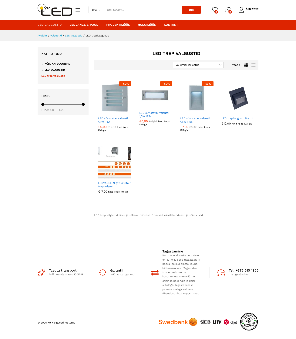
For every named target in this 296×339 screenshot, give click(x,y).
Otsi (191, 9)
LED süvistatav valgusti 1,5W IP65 (195, 120)
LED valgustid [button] (50, 24)
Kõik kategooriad (57, 63)
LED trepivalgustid (53, 75)
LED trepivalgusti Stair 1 (237, 118)
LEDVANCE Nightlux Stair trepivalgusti (114, 184)
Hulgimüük (147, 24)
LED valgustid (55, 69)
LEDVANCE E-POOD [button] (84, 24)
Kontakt (171, 24)
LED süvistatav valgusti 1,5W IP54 (113, 120)
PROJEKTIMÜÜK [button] (118, 24)
